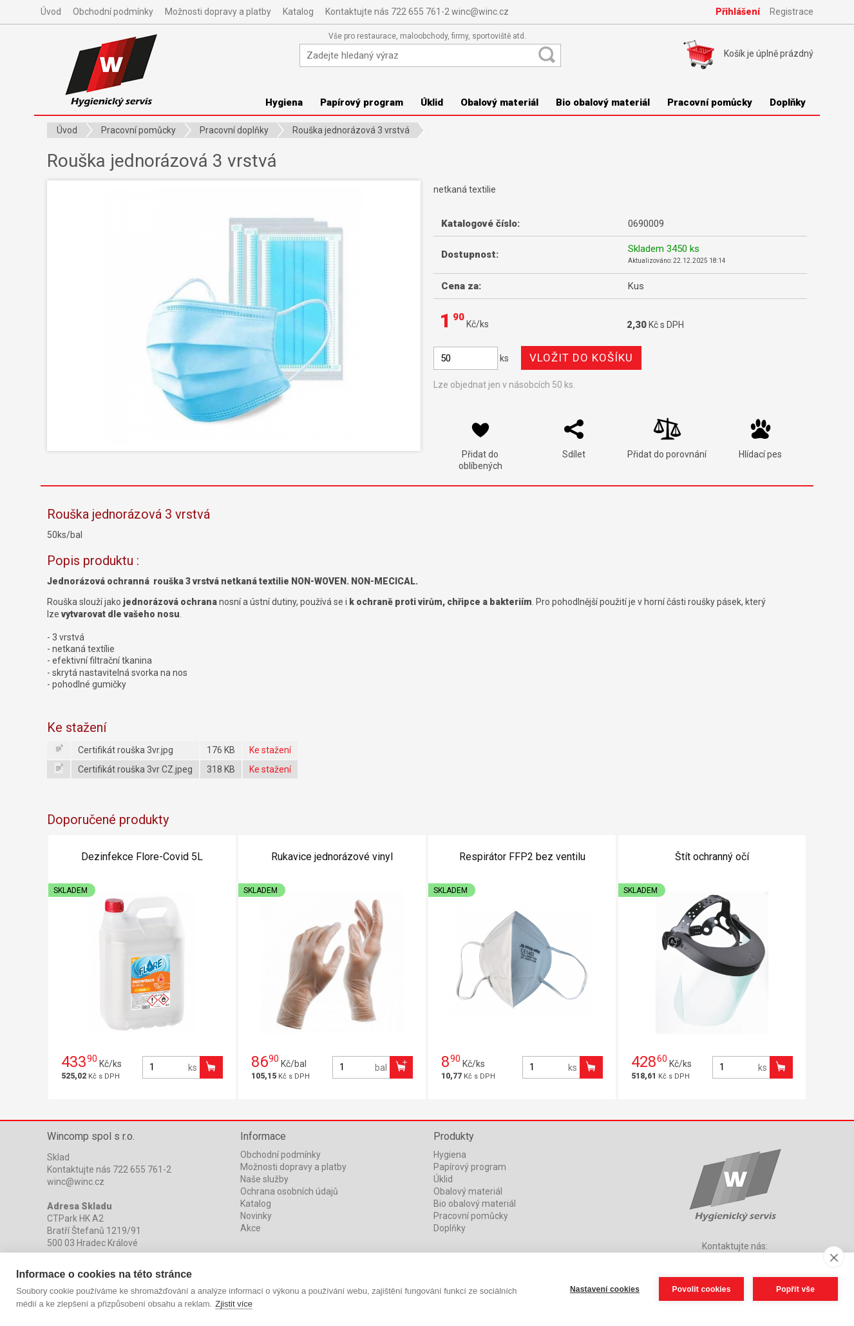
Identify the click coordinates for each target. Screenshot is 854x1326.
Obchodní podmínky (113, 11)
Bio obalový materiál (603, 102)
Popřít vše (795, 1289)
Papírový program (361, 102)
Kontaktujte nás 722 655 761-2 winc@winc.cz (417, 11)
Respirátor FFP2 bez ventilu (522, 856)
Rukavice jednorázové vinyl (332, 856)
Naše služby (264, 1179)
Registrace (791, 11)
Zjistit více (233, 1304)
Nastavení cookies (605, 1289)
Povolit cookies (701, 1289)
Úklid (432, 102)
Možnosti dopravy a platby (218, 11)
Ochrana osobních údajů (289, 1191)
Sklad (58, 1157)
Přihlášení (738, 11)
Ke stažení (270, 750)
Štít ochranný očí (712, 856)
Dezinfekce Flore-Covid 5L (142, 856)
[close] (833, 1257)
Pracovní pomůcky (709, 102)
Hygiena (284, 102)
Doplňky (788, 102)
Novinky (256, 1216)
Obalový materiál (499, 102)
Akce (250, 1228)
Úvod (51, 11)
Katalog (298, 11)
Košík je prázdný (768, 53)
